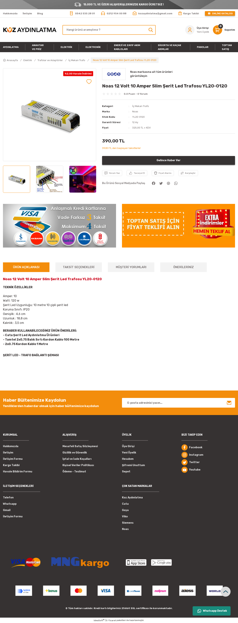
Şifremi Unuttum (133, 465)
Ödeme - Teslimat (74, 471)
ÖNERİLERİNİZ (183, 267)
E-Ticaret (111, 620)
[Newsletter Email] (178, 403)
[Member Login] (197, 30)
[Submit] (229, 403)
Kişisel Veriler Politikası (78, 465)
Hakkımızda (10, 446)
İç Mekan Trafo (140, 106)
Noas (135, 111)
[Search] (109, 30)
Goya (125, 510)
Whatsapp (10, 503)
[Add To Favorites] (89, 81)
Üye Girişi (128, 446)
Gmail (6, 510)
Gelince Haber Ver (169, 160)
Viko (125, 516)
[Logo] (30, 29)
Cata (125, 503)
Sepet (126, 471)
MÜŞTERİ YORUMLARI (131, 267)
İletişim (8, 452)
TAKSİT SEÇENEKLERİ (78, 267)
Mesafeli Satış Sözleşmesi (80, 446)
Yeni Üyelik (129, 452)
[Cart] (224, 30)
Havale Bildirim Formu (17, 471)
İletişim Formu (12, 459)
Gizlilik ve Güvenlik (74, 452)
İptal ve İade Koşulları (76, 459)
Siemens (128, 522)
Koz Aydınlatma (132, 497)
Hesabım (128, 459)
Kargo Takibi (11, 465)
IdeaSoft (99, 620)
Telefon (8, 497)
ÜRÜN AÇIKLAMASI (26, 267)
